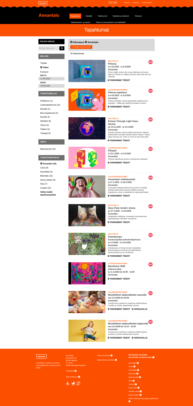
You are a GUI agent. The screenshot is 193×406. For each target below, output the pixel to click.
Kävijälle (89, 16)
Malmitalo (132, 374)
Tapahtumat (75, 16)
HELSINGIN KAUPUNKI (138, 355)
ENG (115, 2)
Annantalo (53, 15)
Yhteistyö (138, 16)
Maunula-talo (133, 377)
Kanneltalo (133, 370)
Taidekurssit (102, 16)
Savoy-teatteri (134, 395)
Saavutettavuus (72, 377)
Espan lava (133, 388)
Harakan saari (134, 391)
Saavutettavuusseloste (105, 360)
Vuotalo (131, 384)
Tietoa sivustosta (103, 355)
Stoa (130, 381)
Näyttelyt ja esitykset (121, 16)
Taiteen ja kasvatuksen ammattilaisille (111, 22)
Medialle (136, 2)
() (46, 101)
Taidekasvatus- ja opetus (80, 22)
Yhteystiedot (147, 2)
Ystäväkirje (70, 371)
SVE (110, 2)
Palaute (127, 2)
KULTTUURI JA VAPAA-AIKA (140, 357)
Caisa (131, 366)
